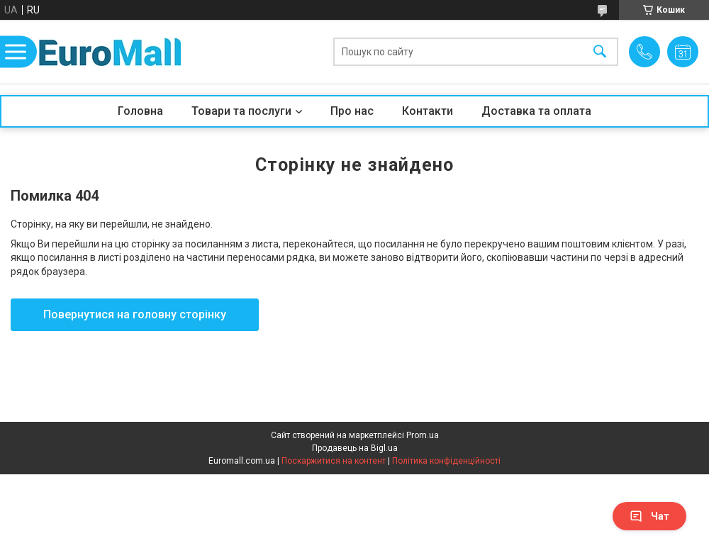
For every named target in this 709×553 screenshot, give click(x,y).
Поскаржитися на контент (333, 461)
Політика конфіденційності (446, 461)
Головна (140, 111)
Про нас (352, 111)
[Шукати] (600, 52)
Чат (649, 516)
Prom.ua (422, 435)
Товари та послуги (241, 111)
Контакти (427, 111)
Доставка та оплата (536, 111)
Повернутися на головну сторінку (134, 314)
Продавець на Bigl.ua (355, 448)
